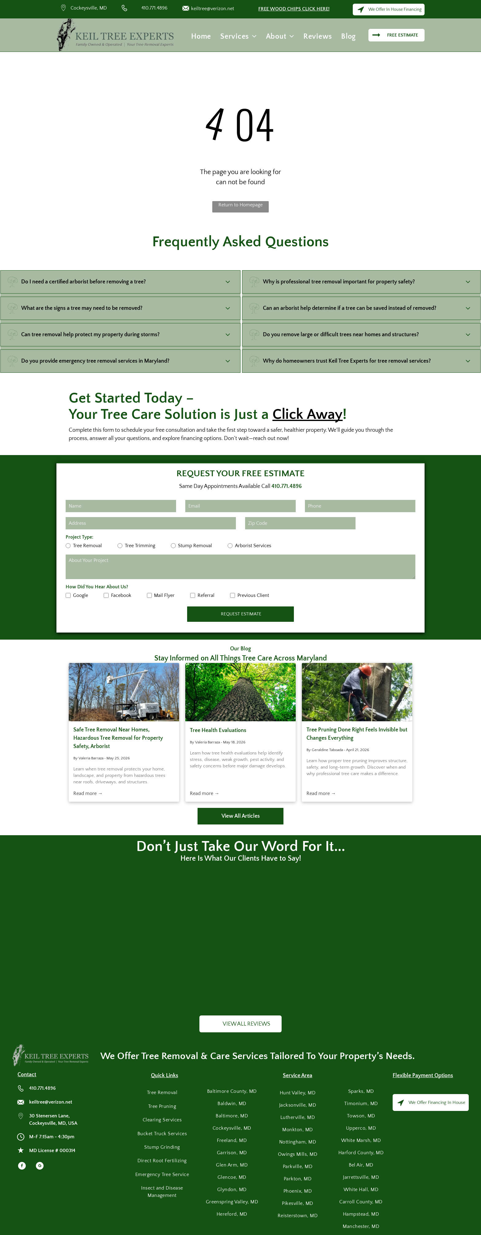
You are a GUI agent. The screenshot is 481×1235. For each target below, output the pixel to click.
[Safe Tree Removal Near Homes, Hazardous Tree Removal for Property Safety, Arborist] (124, 692)
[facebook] (22, 1166)
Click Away (307, 414)
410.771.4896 (154, 8)
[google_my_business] (40, 1166)
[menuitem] (201, 36)
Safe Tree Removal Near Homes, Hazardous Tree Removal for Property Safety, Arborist (118, 738)
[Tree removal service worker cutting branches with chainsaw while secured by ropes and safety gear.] (357, 692)
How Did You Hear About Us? (97, 587)
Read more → (88, 793)
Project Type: (79, 537)
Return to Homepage (240, 205)
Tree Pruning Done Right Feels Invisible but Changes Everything (356, 734)
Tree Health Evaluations (218, 730)
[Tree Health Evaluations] (240, 692)
